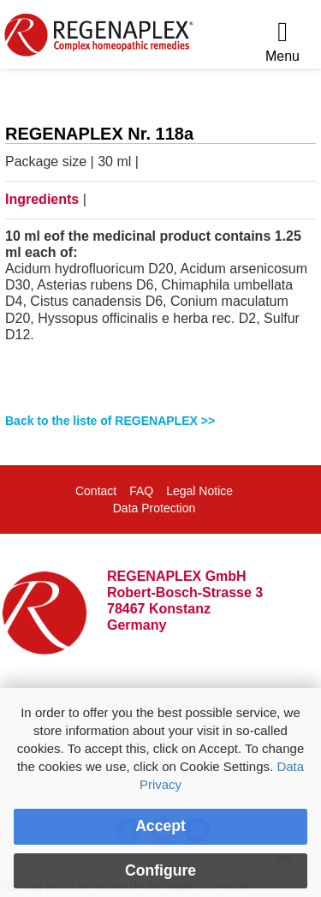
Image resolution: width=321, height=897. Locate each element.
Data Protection (154, 508)
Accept (160, 825)
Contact (95, 491)
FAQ (141, 491)
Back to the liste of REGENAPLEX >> (110, 421)
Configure (160, 870)
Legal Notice (199, 491)
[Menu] (282, 42)
